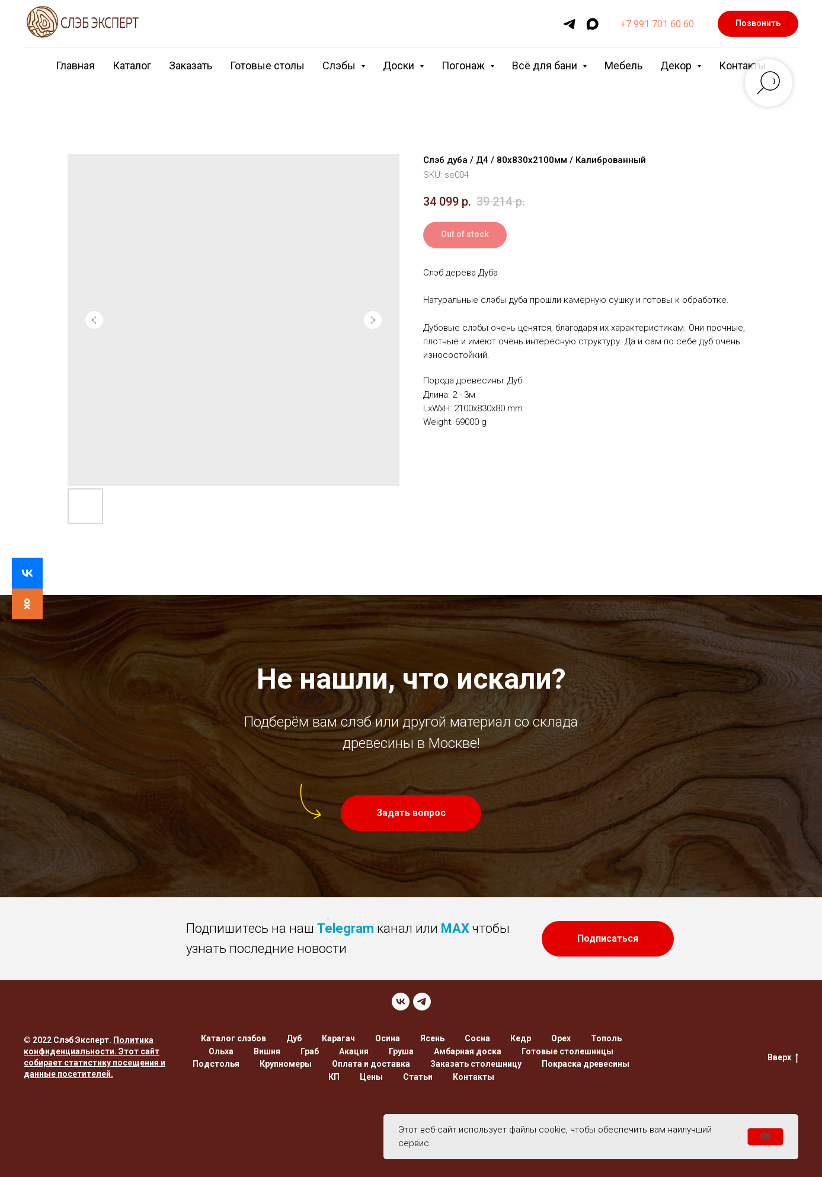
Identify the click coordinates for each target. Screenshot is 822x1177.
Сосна (477, 1038)
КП (334, 1077)
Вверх (782, 1058)
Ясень (432, 1038)
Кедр (520, 1038)
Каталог (132, 65)
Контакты (742, 65)
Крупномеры (286, 1064)
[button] (411, 813)
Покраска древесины (585, 1064)
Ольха (221, 1051)
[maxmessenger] (592, 24)
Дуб (294, 1038)
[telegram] (569, 24)
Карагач (338, 1038)
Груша (401, 1051)
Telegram (345, 928)
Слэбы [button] (340, 65)
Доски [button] (400, 65)
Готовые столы (267, 65)
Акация (354, 1051)
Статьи (418, 1077)
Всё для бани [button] (546, 65)
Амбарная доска (467, 1051)
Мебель (623, 65)
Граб (309, 1051)
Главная (75, 65)
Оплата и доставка (371, 1064)
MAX (455, 928)
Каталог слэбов (233, 1038)
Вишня (267, 1051)
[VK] (401, 1001)
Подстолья (216, 1064)
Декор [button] (677, 65)
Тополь (606, 1038)
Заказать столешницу (476, 1064)
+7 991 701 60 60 (657, 24)
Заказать (190, 65)
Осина (387, 1038)
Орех (561, 1038)
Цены (371, 1077)
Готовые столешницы (567, 1051)
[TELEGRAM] (422, 1001)
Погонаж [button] (464, 65)
